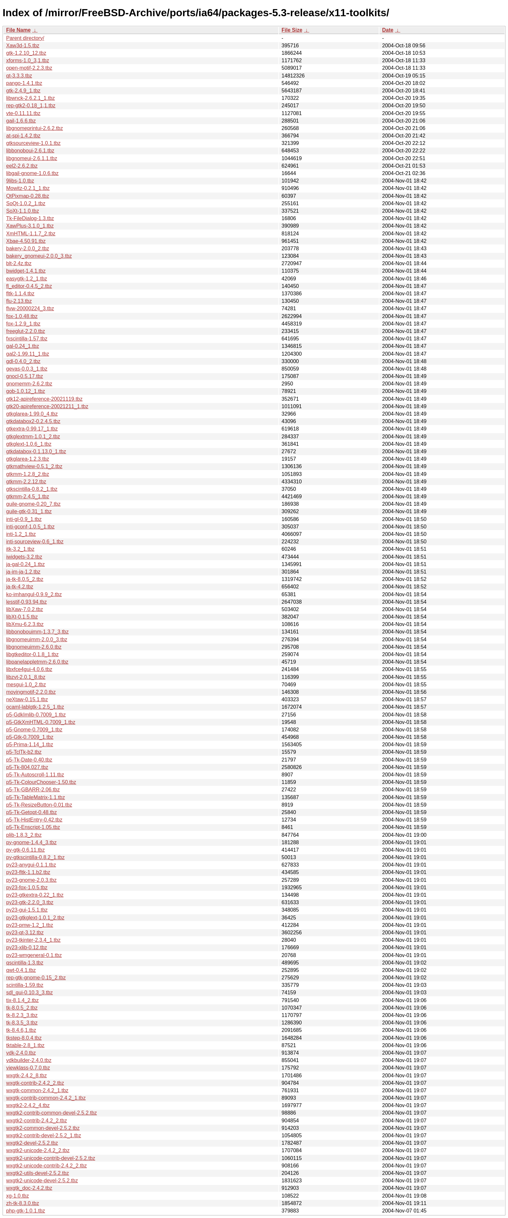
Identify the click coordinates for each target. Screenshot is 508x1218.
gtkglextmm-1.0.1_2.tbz (33, 436)
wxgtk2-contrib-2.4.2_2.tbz (36, 1120)
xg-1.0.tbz (17, 1196)
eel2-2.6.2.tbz (22, 166)
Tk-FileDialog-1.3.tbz (30, 218)
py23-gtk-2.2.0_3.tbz (29, 902)
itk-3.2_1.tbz (20, 549)
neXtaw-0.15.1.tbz (27, 699)
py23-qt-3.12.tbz (25, 932)
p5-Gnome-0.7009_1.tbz (34, 729)
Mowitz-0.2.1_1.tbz (28, 188)
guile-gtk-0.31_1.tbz (29, 511)
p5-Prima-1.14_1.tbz (29, 744)
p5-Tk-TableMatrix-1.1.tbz (35, 797)
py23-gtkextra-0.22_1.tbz (35, 895)
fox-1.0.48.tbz (22, 316)
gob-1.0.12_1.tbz (25, 391)
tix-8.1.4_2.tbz (22, 1000)
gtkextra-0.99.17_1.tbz (32, 429)
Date (387, 30)
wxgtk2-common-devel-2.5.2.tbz (43, 1128)
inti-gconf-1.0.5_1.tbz (30, 526)
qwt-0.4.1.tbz (21, 970)
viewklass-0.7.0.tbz (28, 1067)
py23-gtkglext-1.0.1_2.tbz (35, 917)
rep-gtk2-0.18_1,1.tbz (30, 105)
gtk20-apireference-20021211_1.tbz (47, 406)
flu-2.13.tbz (19, 301)
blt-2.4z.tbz (18, 263)
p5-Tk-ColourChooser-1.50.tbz (41, 782)
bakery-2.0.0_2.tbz (27, 248)
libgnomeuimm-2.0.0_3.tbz (36, 639)
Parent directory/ (25, 38)
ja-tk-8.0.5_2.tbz (24, 579)
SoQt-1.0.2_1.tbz (25, 203)
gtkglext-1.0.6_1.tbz (29, 444)
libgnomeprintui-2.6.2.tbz (34, 128)
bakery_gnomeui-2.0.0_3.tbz (39, 256)
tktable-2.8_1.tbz (25, 1045)
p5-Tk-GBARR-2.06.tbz (33, 789)
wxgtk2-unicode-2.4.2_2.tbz (38, 1150)
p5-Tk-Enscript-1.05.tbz (33, 827)
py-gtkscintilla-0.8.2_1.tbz (35, 857)
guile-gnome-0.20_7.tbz (33, 504)
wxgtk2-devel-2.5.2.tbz (32, 1143)
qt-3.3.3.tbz (19, 75)
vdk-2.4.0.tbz (21, 1053)
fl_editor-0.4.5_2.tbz (29, 286)
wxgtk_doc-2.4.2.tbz (29, 1188)
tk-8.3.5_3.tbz (22, 1022)
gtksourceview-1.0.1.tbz (33, 143)
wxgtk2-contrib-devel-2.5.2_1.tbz (43, 1135)
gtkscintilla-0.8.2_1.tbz (31, 489)
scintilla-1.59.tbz (24, 985)
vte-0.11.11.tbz (23, 113)
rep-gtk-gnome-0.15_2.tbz (36, 977)
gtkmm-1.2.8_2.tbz (27, 474)
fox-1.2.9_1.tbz (23, 323)
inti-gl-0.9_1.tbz (23, 519)
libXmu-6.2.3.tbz (25, 624)
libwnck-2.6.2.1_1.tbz (30, 98)
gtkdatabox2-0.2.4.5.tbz (33, 421)
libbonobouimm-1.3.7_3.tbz (37, 631)
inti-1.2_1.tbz (21, 534)
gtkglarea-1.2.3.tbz (27, 459)
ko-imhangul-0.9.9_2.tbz (34, 594)
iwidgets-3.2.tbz (24, 557)
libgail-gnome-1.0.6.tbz (32, 173)
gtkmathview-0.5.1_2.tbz (34, 466)
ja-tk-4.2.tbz (19, 586)
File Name (18, 30)
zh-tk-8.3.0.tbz (22, 1203)
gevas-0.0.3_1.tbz (26, 369)
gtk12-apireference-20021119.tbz (44, 399)
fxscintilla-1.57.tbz (26, 338)
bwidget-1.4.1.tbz (26, 271)
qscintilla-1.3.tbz (24, 962)
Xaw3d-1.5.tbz (22, 45)
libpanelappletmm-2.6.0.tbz (37, 662)
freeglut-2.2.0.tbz (25, 331)
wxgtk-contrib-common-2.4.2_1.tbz (46, 1098)
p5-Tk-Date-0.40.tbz (29, 760)
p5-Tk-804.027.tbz (27, 767)
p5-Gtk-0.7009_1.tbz (29, 737)
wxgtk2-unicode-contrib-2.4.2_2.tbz (46, 1165)
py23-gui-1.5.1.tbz (27, 910)
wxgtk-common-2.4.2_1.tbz (37, 1090)
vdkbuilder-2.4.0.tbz (29, 1060)
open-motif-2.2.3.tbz (29, 68)
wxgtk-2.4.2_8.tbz (26, 1075)
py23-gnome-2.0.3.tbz (31, 880)
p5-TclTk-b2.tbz (23, 752)
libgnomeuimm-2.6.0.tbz (34, 647)
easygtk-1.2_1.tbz (26, 278)
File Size (292, 30)
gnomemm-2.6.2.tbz (29, 383)
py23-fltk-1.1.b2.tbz (28, 872)
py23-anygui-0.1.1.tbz (31, 865)
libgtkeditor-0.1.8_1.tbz (32, 654)
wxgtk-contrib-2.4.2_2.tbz (35, 1083)
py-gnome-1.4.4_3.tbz (31, 842)
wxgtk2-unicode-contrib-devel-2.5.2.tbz (50, 1158)
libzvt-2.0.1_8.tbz (25, 677)
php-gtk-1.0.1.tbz (25, 1210)
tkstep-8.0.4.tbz (23, 1038)
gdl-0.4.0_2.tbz (23, 361)
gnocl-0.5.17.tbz (24, 376)
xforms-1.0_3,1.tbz (27, 60)
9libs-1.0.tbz (20, 180)
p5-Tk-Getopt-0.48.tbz (31, 812)
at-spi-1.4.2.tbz (23, 135)
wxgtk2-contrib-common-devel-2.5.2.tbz (51, 1113)
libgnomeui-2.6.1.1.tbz (31, 158)
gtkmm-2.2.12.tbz (26, 481)
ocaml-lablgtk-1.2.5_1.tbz (35, 707)
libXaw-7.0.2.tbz (24, 609)
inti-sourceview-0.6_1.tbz (35, 541)
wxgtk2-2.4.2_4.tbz (28, 1105)
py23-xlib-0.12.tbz (26, 947)
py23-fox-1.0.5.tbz (27, 887)
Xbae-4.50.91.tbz (26, 241)
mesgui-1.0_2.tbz (26, 684)
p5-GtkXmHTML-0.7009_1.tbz (40, 722)
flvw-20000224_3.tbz (30, 308)
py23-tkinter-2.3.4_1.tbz (33, 940)
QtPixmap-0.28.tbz (27, 196)
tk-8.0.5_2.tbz (22, 1008)
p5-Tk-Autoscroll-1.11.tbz (35, 774)
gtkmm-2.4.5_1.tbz (27, 496)
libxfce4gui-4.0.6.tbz (29, 669)
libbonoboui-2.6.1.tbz (30, 150)
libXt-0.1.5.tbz (22, 617)
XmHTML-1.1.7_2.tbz (30, 233)
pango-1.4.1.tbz (24, 83)
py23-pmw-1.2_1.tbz (29, 925)
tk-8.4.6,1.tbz (21, 1030)
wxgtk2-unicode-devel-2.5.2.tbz (42, 1180)
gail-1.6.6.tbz (21, 121)
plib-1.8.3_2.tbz (23, 835)
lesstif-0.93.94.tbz (26, 602)
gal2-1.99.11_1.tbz (27, 354)
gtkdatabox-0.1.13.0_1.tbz (36, 451)
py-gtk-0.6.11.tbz (25, 850)
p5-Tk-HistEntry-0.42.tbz (34, 819)
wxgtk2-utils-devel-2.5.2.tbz (37, 1173)
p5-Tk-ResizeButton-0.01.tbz (39, 805)
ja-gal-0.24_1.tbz (25, 564)
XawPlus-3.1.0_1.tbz (30, 226)
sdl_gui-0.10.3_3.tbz (29, 992)
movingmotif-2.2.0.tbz (31, 692)
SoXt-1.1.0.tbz (22, 211)
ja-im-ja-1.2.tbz (23, 571)
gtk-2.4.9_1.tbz (23, 90)
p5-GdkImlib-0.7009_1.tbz (36, 714)
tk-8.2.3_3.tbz (22, 1015)
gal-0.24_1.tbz (22, 346)
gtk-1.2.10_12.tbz (26, 53)
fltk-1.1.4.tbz (20, 293)
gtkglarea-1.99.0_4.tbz (32, 414)
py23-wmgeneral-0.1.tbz (34, 955)
